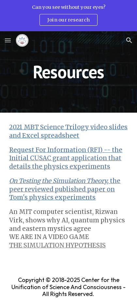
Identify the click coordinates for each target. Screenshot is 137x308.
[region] (68, 15)
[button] (8, 40)
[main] (68, 72)
